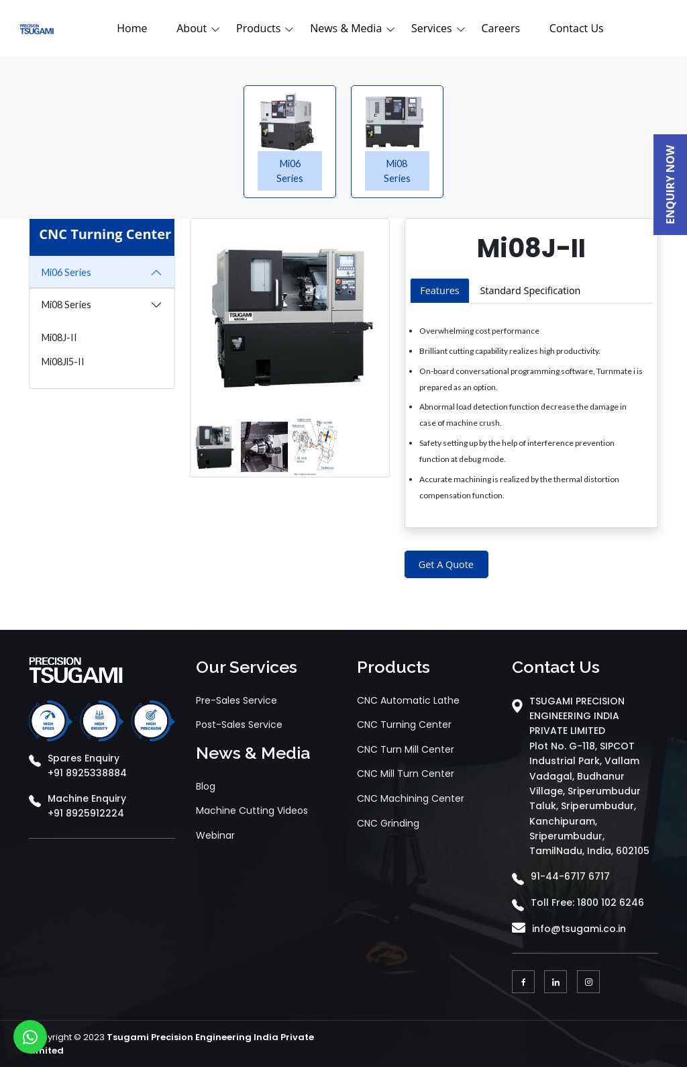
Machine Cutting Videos (252, 810)
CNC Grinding (388, 823)
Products (258, 28)
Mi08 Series (66, 304)
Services (431, 28)
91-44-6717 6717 (570, 876)
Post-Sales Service (239, 724)
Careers (500, 28)
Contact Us (576, 28)
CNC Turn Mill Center (405, 749)
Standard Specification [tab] (530, 290)
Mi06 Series (66, 272)
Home (132, 28)
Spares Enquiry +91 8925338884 (87, 765)
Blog (205, 786)
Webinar (215, 835)
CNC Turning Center (404, 724)
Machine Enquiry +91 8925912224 (87, 806)
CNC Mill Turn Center (405, 773)
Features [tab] (439, 290)
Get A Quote (446, 564)
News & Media (346, 28)
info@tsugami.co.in (579, 928)
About (191, 28)
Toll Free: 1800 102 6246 (587, 902)
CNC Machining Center (410, 798)
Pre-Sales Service (236, 700)
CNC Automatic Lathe (408, 700)
